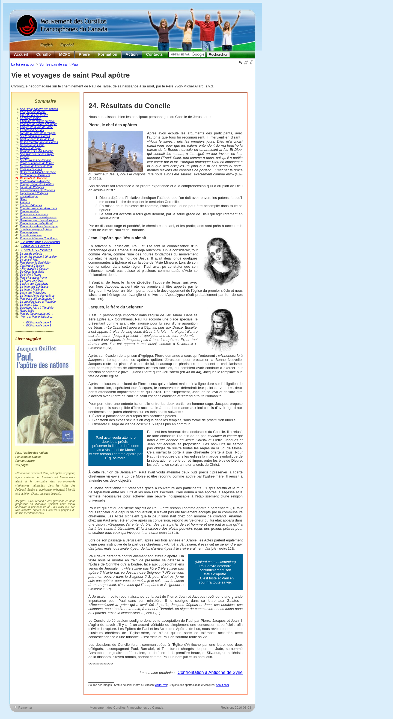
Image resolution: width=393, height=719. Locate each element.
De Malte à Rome (30, 274)
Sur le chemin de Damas (35, 136)
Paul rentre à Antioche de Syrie (39, 226)
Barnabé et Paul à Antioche (36, 151)
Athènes (25, 202)
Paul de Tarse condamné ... (36, 313)
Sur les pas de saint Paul (59, 64)
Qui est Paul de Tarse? (34, 115)
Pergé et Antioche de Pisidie (37, 163)
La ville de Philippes (32, 187)
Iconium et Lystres (31, 169)
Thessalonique (29, 196)
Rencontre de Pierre (32, 145)
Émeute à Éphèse (31, 235)
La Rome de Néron (31, 280)
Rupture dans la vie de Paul (37, 139)
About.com (222, 684)
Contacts (154, 54)
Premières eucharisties (34, 214)
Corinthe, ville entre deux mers (38, 208)
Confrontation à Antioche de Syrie (210, 672)
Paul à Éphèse (29, 232)
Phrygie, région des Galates (36, 184)
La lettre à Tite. (28, 304)
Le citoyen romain (30, 118)
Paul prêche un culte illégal (35, 223)
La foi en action (23, 64)
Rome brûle (27, 310)
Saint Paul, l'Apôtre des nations (39, 109)
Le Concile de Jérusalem (35, 175)
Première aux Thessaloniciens (38, 217)
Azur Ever (161, 684)
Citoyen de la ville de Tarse (36, 127)
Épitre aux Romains (36, 250)
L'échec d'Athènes (31, 205)
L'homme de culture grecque (37, 121)
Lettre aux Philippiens (33, 292)
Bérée (23, 199)
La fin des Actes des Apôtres (37, 295)
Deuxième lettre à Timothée (36, 307)
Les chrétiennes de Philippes (37, 190)
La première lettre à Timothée (38, 301)
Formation (107, 54)
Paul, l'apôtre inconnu (33, 112)
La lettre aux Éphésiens (34, 286)
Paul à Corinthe (29, 211)
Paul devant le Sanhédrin (35, 262)
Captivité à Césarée (32, 265)
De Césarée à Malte (32, 271)
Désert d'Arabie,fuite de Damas (39, 142)
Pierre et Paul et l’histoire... (37, 316)
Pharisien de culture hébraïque (38, 124)
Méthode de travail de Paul (36, 166)
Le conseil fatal (29, 259)
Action (132, 54)
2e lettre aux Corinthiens (40, 242)
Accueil (21, 54)
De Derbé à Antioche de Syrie (38, 172)
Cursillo (43, 54)
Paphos (24, 157)
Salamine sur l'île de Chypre (37, 154)
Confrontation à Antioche (35, 181)
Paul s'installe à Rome (33, 277)
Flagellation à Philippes (34, 193)
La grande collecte (31, 253)
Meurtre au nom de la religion (38, 133)
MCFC (64, 54)
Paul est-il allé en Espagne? (37, 298)
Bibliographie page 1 (38, 322)
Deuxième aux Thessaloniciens (38, 220)
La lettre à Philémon (32, 289)
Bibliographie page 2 (38, 325)
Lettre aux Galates (35, 246)
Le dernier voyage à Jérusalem (38, 256)
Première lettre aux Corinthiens (39, 238)
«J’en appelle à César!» (34, 268)
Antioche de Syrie (30, 148)
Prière (84, 54)
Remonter (25, 707)
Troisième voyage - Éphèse (35, 229)
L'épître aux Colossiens (34, 283)
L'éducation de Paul (32, 130)
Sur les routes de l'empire (35, 160)
